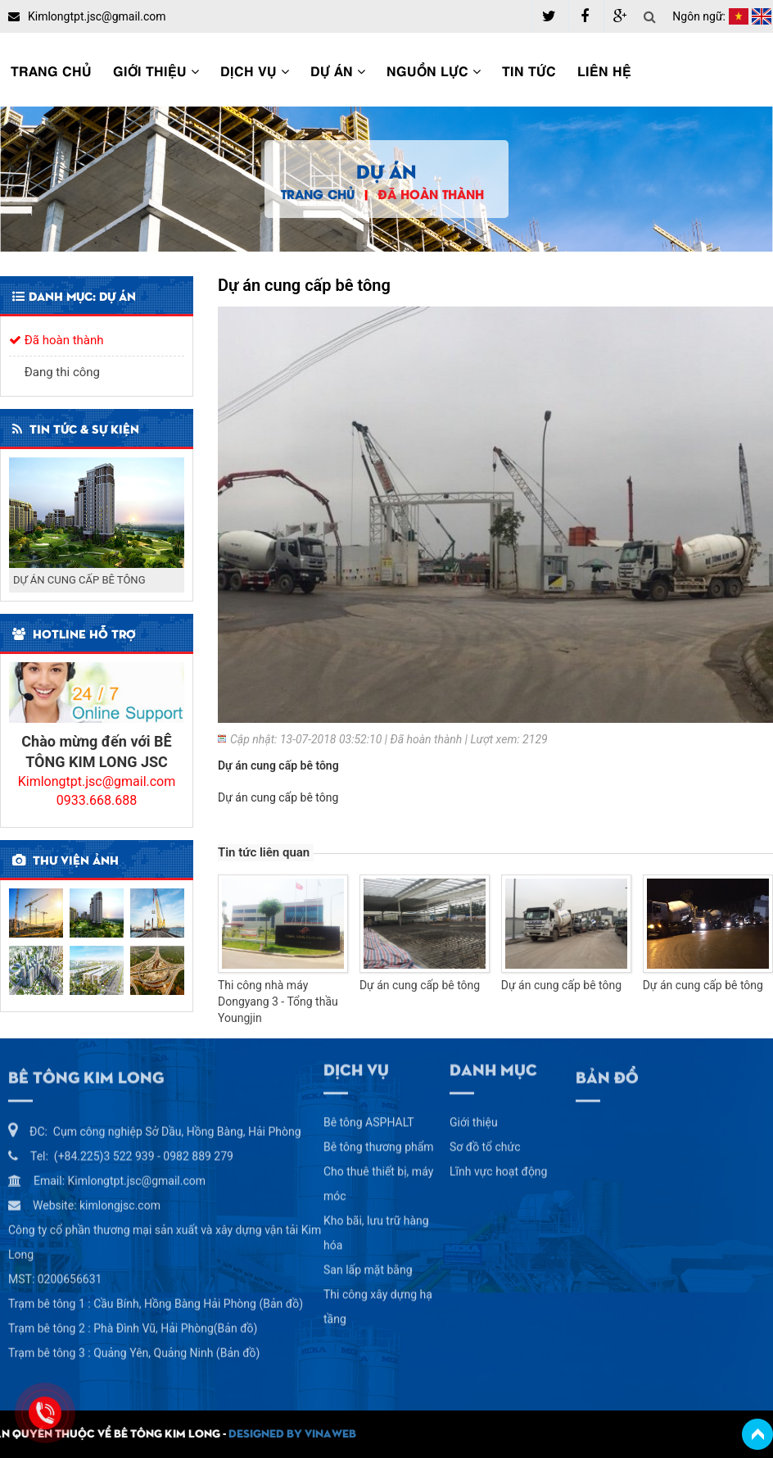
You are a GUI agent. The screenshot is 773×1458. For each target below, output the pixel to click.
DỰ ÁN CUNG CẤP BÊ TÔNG (79, 580)
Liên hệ (604, 70)
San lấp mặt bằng (368, 1265)
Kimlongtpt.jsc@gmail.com (97, 781)
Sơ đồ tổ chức (485, 1142)
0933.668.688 (97, 800)
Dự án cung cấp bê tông (419, 985)
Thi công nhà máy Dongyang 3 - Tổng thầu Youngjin (278, 1001)
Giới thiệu (156, 70)
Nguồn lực (433, 70)
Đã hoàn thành (430, 193)
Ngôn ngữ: (699, 16)
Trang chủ (51, 70)
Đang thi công (54, 372)
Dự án (337, 70)
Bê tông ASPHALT (368, 1117)
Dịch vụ (254, 70)
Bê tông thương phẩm (378, 1142)
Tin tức (529, 70)
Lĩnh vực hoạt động (498, 1167)
